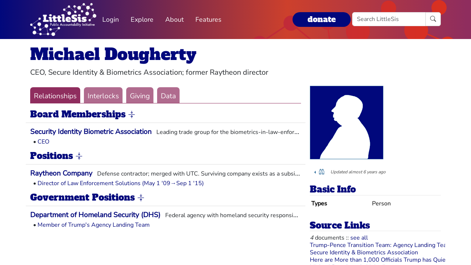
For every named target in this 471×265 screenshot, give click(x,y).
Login (110, 19)
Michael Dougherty (113, 54)
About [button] (174, 19)
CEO (43, 142)
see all (359, 238)
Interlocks (103, 96)
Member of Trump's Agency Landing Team (94, 225)
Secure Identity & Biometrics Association (364, 252)
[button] (131, 115)
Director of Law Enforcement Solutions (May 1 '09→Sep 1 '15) (121, 183)
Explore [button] (142, 19)
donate (322, 19)
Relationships (55, 96)
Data (168, 96)
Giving (140, 96)
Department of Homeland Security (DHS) (95, 215)
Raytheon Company (61, 173)
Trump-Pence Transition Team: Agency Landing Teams (382, 245)
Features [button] (208, 19)
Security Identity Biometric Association (91, 132)
